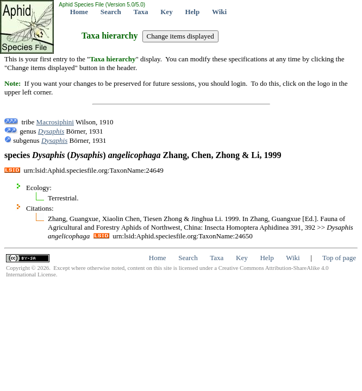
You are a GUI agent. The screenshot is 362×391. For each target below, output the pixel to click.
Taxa (141, 12)
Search (111, 12)
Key (166, 12)
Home (79, 12)
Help (192, 12)
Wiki (219, 12)
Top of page (339, 258)
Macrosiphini (55, 122)
